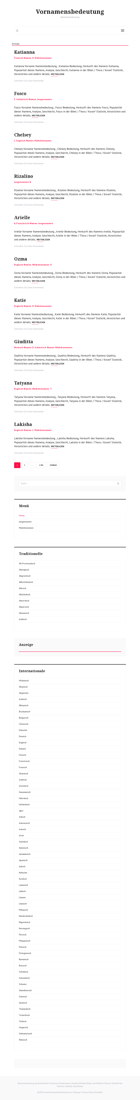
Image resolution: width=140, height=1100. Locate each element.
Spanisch (23, 1002)
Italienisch (23, 847)
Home (22, 515)
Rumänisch (24, 959)
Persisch (22, 934)
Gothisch (23, 619)
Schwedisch (24, 978)
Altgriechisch (25, 575)
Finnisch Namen (22, 58)
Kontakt (98, 1092)
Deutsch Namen (22, 347)
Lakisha (25, 424)
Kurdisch (23, 878)
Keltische (23, 872)
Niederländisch (26, 916)
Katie (21, 300)
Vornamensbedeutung (70, 11)
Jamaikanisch (24, 854)
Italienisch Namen (26, 99)
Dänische (23, 730)
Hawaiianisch (25, 792)
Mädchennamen (43, 58)
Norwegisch (24, 928)
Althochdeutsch (26, 582)
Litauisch (23, 903)
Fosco (22, 93)
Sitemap (77, 1092)
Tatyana (25, 382)
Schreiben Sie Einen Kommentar (29, 80)
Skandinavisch (25, 990)
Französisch (24, 761)
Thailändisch (24, 1009)
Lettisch (22, 891)
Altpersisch (24, 606)
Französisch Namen (26, 223)
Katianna (27, 51)
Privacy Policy (88, 1092)
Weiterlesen (57, 74)
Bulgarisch (23, 717)
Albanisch (23, 686)
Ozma (22, 258)
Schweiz (23, 984)
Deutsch (22, 736)
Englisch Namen (25, 140)
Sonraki (53, 465)
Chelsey (25, 134)
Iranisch (22, 829)
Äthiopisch (23, 705)
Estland (22, 748)
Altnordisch (24, 600)
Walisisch (23, 1039)
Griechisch (23, 785)
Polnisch (22, 947)
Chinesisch (23, 724)
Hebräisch (23, 798)
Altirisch (22, 588)
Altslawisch (24, 613)
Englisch (22, 742)
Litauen (22, 897)
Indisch (22, 816)
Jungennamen (44, 99)
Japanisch (23, 860)
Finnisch (22, 755)
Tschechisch (24, 1015)
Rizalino (26, 176)
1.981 (41, 465)
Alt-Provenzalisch (27, 563)
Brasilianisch (24, 711)
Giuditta (26, 341)
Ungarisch (23, 1027)
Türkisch (22, 1021)
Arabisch (23, 699)
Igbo (21, 810)
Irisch (21, 835)
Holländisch (24, 804)
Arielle (24, 217)
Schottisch (23, 971)
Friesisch (23, 767)
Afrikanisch (24, 680)
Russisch (23, 965)
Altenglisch (24, 569)
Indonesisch (24, 823)
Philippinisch (24, 940)
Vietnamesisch (25, 1033)
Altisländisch (24, 594)
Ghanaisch (23, 773)
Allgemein (23, 693)
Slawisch (23, 996)
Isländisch (23, 841)
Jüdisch (22, 866)
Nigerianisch (24, 922)
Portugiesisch (25, 953)
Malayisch (23, 909)
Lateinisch (23, 885)
